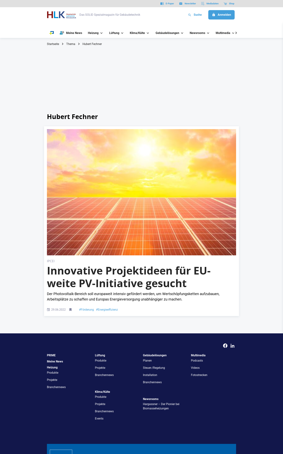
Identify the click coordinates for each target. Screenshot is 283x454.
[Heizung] (92, 33)
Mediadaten (153, 401)
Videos (195, 304)
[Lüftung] (112, 33)
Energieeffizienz (107, 246)
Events (99, 355)
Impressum (84, 432)
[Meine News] (71, 33)
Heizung (52, 304)
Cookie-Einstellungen (120, 432)
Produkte (52, 309)
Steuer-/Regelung (154, 304)
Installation (150, 312)
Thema (70, 44)
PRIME (51, 292)
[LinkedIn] (232, 282)
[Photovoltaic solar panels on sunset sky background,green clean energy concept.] (141, 160)
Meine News (55, 298)
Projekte (52, 317)
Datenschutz (58, 432)
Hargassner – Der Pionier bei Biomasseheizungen (161, 343)
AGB (71, 432)
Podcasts (197, 297)
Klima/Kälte (102, 328)
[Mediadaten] (209, 3)
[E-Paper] (167, 3)
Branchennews (56, 324)
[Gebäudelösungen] (166, 33)
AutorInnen (99, 401)
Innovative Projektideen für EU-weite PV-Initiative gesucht (129, 213)
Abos (128, 401)
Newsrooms (150, 336)
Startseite (53, 44)
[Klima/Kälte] (136, 33)
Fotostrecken (199, 312)
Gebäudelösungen (155, 292)
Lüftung (100, 292)
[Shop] (229, 3)
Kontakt (99, 432)
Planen (147, 297)
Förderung (86, 246)
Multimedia (198, 292)
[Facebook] (225, 282)
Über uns (83, 401)
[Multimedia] (221, 33)
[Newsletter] (187, 3)
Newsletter (115, 401)
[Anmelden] (221, 15)
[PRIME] (51, 33)
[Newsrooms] (196, 33)
